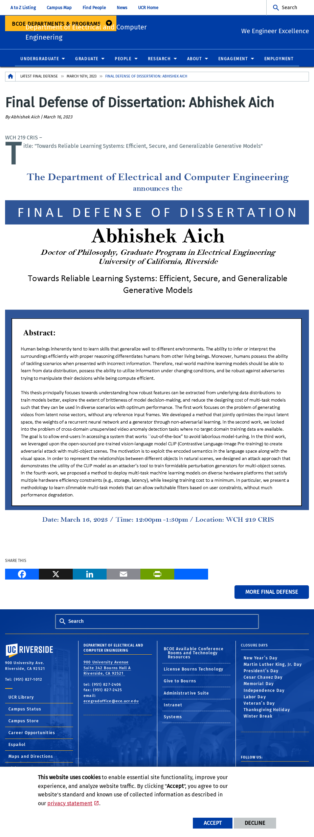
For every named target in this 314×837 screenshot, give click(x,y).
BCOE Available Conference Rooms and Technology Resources (194, 655)
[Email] (123, 575)
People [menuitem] (123, 60)
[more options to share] (191, 575)
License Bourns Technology (194, 671)
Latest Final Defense (39, 78)
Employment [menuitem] (279, 60)
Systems (173, 719)
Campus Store (23, 722)
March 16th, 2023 (81, 78)
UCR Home (148, 7)
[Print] (157, 575)
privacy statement (69, 803)
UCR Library (21, 699)
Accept (213, 823)
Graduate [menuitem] (86, 60)
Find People (94, 7)
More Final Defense (271, 593)
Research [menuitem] (159, 60)
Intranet (173, 706)
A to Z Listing (23, 7)
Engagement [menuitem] (233, 60)
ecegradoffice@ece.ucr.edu (111, 703)
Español (17, 746)
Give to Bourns (180, 683)
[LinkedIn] (90, 575)
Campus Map (59, 7)
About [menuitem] (194, 60)
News (122, 7)
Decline (255, 823)
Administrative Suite (186, 695)
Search (289, 7)
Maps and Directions (30, 758)
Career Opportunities (31, 734)
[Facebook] (22, 575)
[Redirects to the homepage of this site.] (10, 78)
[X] (56, 575)
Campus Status (24, 710)
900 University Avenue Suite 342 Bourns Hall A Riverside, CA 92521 (107, 670)
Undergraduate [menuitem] (39, 60)
